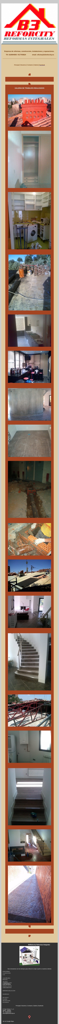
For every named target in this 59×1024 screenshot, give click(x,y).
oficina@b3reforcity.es (45, 55)
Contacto (29, 1005)
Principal (18, 1005)
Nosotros (23, 1005)
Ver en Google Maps (8, 1021)
